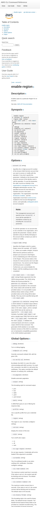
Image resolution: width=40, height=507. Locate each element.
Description (7, 27)
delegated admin (33, 202)
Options (6, 30)
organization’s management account (24, 185)
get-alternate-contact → (30, 12)
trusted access (31, 197)
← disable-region (17, 12)
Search (17, 45)
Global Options (8, 32)
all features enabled (19, 195)
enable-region (6, 25)
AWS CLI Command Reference (14, 2)
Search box (5, 42)
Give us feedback (7, 59)
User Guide (11, 6)
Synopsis (6, 29)
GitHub (25, 6)
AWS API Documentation (24, 104)
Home (3, 6)
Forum (19, 6)
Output (5, 34)
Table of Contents (10, 22)
